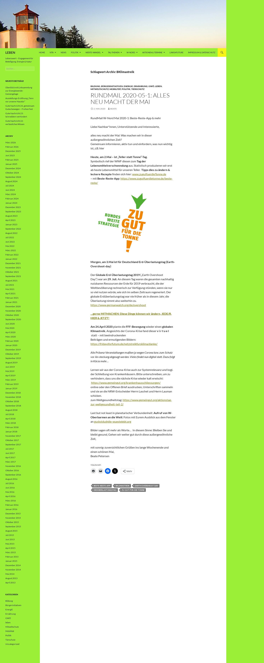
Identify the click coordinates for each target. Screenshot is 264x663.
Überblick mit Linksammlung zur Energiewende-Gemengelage (18, 90)
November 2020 (13, 310)
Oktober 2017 (12, 440)
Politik (74, 52)
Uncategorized (12, 644)
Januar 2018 (11, 431)
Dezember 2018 (13, 392)
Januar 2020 (11, 345)
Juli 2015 (9, 535)
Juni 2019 (10, 366)
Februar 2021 (11, 297)
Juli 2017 (9, 448)
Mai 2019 (9, 371)
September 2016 (13, 474)
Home (42, 52)
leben (158, 86)
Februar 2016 (11, 505)
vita (52, 52)
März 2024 (10, 194)
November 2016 (13, 466)
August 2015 (11, 530)
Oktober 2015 (12, 522)
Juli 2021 (9, 285)
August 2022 (11, 233)
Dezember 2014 (13, 565)
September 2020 (13, 319)
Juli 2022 (9, 237)
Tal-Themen (113, 52)
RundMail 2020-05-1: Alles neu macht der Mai (130, 98)
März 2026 (10, 142)
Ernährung (141, 86)
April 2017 (10, 457)
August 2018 (11, 410)
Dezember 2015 (13, 513)
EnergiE (128, 86)
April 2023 (10, 220)
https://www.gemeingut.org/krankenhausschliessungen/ (126, 382)
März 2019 (10, 379)
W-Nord (131, 52)
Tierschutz (137, 89)
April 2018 (10, 418)
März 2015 (10, 552)
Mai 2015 (9, 543)
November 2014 (13, 569)
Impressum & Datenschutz (201, 52)
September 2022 (13, 228)
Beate (113, 108)
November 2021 (13, 267)
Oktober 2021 (12, 272)
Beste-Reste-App (102, 485)
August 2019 (11, 362)
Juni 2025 (10, 155)
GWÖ (151, 86)
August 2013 (11, 578)
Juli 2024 (9, 185)
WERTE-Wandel (93, 52)
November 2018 (13, 397)
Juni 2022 (10, 241)
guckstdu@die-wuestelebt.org (112, 421)
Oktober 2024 (12, 172)
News (63, 52)
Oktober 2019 (12, 354)
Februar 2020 (11, 341)
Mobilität (115, 89)
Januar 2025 (11, 164)
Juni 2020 (10, 323)
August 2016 (11, 479)
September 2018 (13, 405)
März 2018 (10, 423)
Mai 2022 (9, 246)
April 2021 (10, 293)
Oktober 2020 (12, 315)
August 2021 (11, 280)
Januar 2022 (11, 259)
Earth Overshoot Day (146, 485)
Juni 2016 (10, 487)
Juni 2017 (10, 453)
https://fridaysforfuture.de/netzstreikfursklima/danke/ (124, 344)
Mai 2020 (9, 328)
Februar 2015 (11, 556)
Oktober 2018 (12, 401)
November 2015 (13, 517)
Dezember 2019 (13, 349)
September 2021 (13, 276)
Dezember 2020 (13, 306)
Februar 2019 (11, 384)
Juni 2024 (10, 190)
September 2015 (13, 526)
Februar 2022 (11, 254)
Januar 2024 (11, 203)
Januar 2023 (11, 224)
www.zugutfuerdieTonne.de (149, 174)
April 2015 (10, 548)
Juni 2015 (10, 539)
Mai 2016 (9, 492)
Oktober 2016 (12, 470)
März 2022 (10, 250)
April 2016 (10, 496)
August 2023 (11, 215)
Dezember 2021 (13, 263)
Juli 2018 (9, 414)
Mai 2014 (9, 574)
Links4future (176, 52)
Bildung (95, 86)
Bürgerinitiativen (112, 86)
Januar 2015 (11, 561)
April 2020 (10, 332)
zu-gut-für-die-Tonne (133, 490)
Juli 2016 (9, 483)
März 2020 (10, 336)
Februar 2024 (11, 198)
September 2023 (13, 211)
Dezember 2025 (13, 151)
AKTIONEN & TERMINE (152, 52)
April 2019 (10, 375)
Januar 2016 (11, 509)
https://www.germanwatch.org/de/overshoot (118, 305)
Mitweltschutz (100, 89)
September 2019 (13, 358)
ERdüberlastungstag (105, 490)
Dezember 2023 (13, 207)
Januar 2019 (11, 388)
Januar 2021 (11, 302)
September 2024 (13, 177)
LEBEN (10, 52)
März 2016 (10, 500)
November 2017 (13, 436)
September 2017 (13, 444)
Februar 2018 (11, 427)
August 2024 (11, 181)
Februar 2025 (11, 159)
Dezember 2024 (13, 168)
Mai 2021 (9, 289)
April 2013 (10, 582)
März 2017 (10, 461)
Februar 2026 (11, 146)
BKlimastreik (122, 485)
